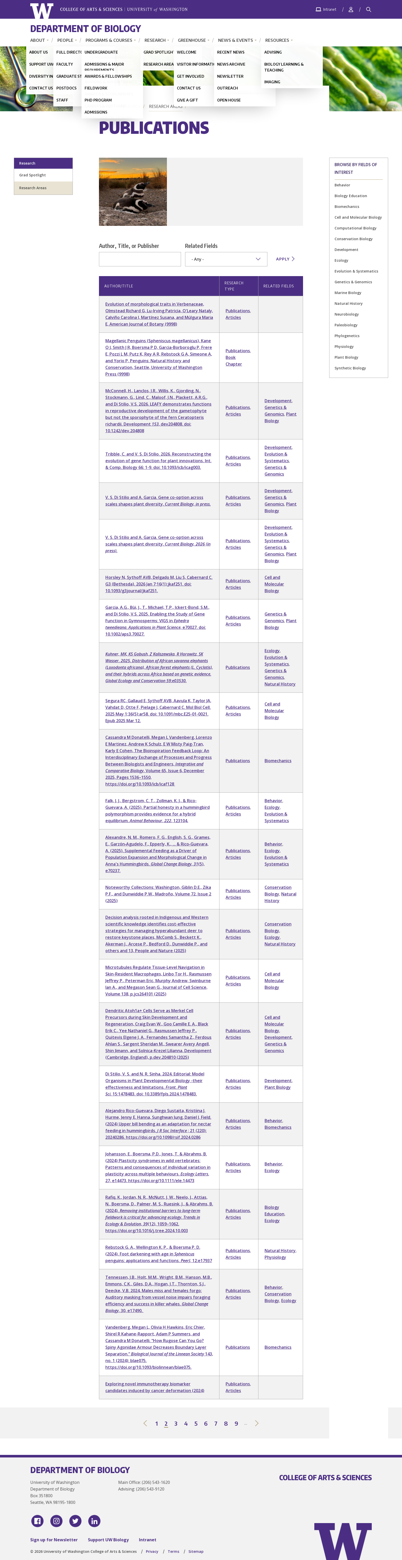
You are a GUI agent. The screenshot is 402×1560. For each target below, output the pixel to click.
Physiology (344, 346)
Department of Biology (85, 28)
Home (106, 106)
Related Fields (201, 245)
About (37, 40)
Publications (238, 311)
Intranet (147, 1540)
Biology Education (351, 195)
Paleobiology (346, 325)
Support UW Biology (108, 1540)
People (65, 40)
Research (155, 40)
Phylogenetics (347, 335)
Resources (277, 40)
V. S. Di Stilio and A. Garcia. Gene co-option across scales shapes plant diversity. (157, 544)
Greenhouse (192, 40)
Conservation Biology (354, 238)
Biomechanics (347, 206)
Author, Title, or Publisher (129, 245)
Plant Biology (346, 357)
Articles (233, 317)
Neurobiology (347, 314)
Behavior (342, 185)
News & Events (235, 40)
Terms (173, 1551)
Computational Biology (356, 228)
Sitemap (196, 1551)
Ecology (341, 260)
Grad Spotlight (32, 175)
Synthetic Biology (350, 368)
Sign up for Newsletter (54, 1540)
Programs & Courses (109, 40)
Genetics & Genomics (353, 281)
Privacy (152, 1551)
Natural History (349, 303)
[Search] (369, 9)
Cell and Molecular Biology (358, 217)
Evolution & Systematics (356, 271)
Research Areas (166, 106)
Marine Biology (348, 292)
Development (346, 249)
